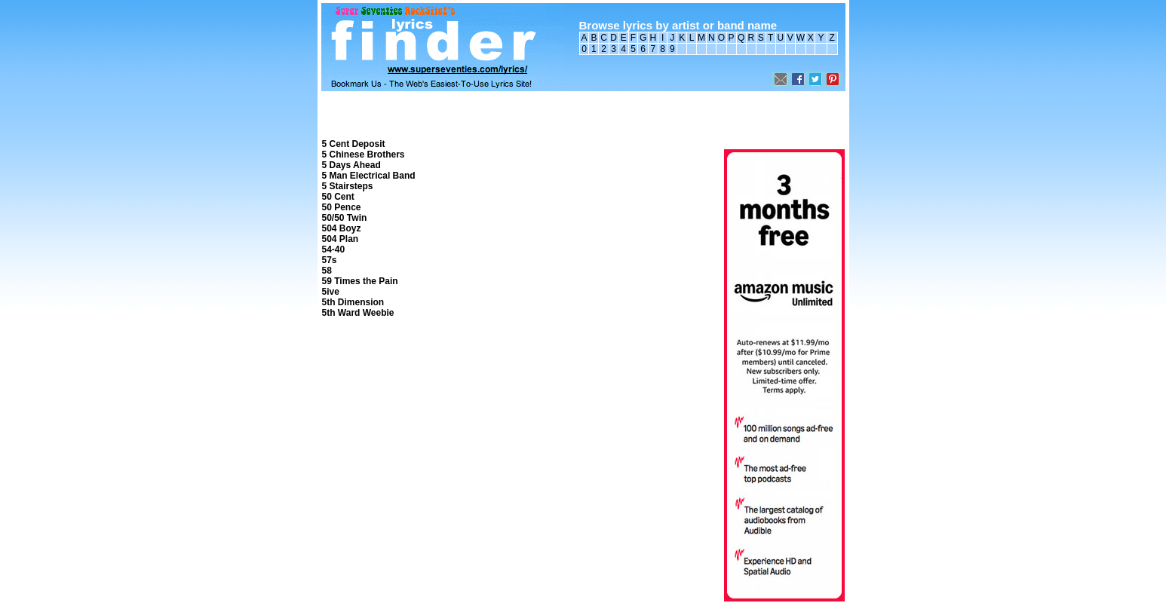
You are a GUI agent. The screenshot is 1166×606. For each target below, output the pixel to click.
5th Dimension (353, 302)
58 (327, 270)
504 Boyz (341, 228)
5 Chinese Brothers (363, 154)
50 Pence (341, 207)
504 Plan (340, 239)
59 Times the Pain (360, 281)
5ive (330, 291)
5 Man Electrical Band (369, 175)
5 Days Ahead (351, 165)
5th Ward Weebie (358, 313)
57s (329, 260)
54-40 (333, 249)
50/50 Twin (344, 218)
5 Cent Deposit (353, 144)
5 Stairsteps (347, 186)
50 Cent (338, 196)
